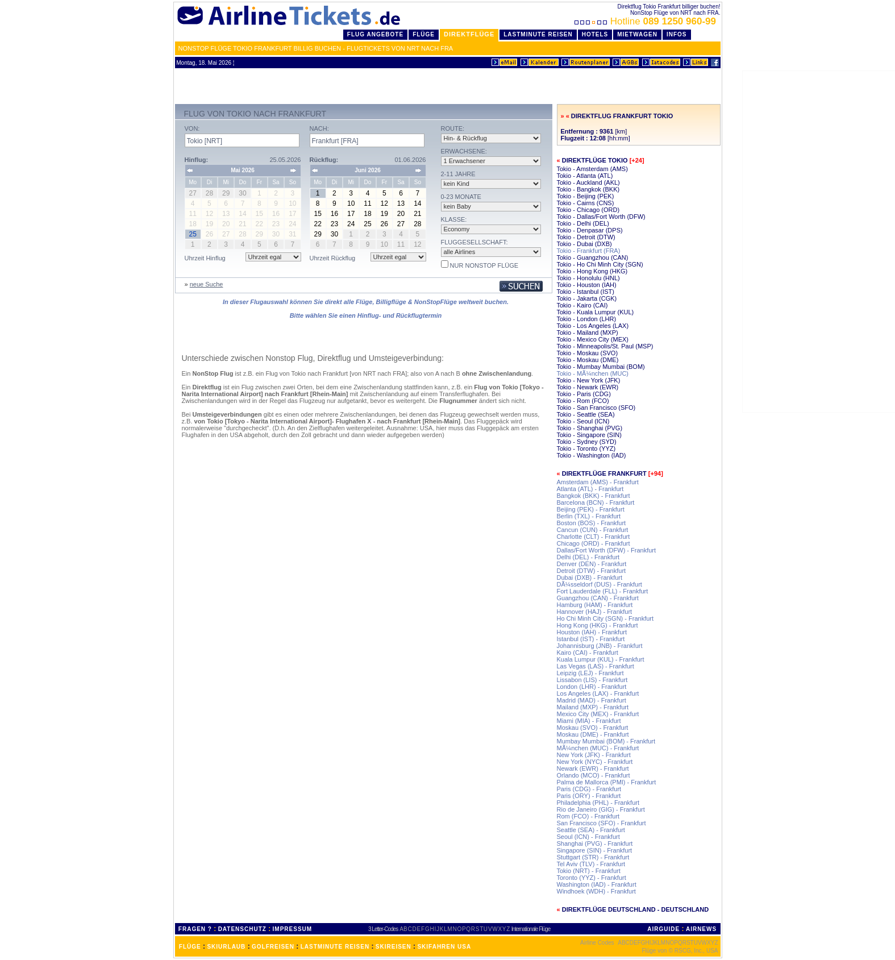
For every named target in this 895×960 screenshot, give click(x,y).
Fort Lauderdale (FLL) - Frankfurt (602, 591)
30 (334, 234)
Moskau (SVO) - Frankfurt (592, 727)
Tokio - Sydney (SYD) (587, 441)
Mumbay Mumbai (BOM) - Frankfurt (606, 741)
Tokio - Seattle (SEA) (586, 414)
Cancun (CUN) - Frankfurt (592, 529)
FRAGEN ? (195, 929)
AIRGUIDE (663, 929)
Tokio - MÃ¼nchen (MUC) (593, 373)
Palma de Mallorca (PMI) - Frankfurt (606, 782)
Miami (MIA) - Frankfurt (589, 720)
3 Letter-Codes (383, 929)
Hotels (595, 34)
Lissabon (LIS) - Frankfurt (592, 679)
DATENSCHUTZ (242, 929)
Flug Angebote (375, 34)
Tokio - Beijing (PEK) (585, 196)
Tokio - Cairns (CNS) (585, 203)
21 (417, 214)
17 (351, 214)
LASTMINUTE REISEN (335, 947)
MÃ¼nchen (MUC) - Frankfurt (598, 748)
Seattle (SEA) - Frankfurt (591, 829)
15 (317, 214)
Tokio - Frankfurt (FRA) (589, 250)
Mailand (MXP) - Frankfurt (593, 707)
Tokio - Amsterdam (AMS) (592, 168)
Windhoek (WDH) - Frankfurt (596, 891)
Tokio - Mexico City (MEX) (593, 339)
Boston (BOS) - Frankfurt (591, 523)
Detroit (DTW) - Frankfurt (591, 570)
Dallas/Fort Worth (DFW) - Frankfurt (606, 550)
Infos (677, 34)
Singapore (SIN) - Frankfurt (594, 850)
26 (384, 224)
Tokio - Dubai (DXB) (584, 243)
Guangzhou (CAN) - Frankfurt (598, 598)
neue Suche (206, 284)
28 (417, 224)
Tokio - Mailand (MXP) (587, 332)
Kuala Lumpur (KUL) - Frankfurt (600, 659)
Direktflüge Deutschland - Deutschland (635, 909)
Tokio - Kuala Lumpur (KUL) (595, 312)
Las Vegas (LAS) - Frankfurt (595, 666)
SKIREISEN (393, 947)
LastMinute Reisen (537, 34)
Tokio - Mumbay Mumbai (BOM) (601, 366)
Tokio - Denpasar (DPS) (590, 230)
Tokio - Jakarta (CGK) (587, 298)
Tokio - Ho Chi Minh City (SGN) (600, 264)
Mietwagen (637, 34)
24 (351, 224)
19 (384, 214)
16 (334, 214)
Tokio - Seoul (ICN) (583, 421)
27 (401, 224)
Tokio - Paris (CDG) (584, 393)
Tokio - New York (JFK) (589, 380)
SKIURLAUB (226, 947)
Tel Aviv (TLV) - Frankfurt (591, 864)
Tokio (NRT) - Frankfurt (589, 870)
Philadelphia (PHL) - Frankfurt (598, 802)
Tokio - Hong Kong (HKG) (592, 271)
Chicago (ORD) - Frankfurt (593, 543)
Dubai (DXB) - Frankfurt (590, 577)
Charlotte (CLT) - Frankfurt (593, 536)
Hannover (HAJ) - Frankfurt (594, 611)
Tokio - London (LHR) (587, 318)
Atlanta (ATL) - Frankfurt (590, 488)
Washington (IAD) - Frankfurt (596, 884)
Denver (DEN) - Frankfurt (592, 563)
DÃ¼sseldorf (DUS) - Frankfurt (599, 584)
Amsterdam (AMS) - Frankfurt (598, 482)
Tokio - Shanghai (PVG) (590, 428)
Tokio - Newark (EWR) (588, 387)
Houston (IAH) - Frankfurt (592, 632)
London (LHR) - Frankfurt (592, 686)
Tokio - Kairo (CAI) (582, 305)
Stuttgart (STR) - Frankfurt (593, 857)
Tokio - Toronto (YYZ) (586, 448)
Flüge (424, 34)
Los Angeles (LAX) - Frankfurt (598, 693)
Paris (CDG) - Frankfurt (589, 789)
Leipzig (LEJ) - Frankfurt (590, 673)
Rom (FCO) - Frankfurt (588, 816)
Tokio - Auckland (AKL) (588, 182)
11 (367, 203)
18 (367, 214)
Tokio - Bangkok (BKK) (588, 189)
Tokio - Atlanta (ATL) (585, 175)
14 (417, 203)
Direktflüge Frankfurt (604, 473)
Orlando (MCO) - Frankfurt (593, 775)
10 (351, 203)
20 (401, 214)
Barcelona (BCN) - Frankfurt (596, 502)
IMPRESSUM (293, 929)
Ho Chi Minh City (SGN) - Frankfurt (605, 618)
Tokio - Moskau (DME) (588, 359)
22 (317, 224)
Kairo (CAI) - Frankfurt (587, 652)
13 (401, 203)
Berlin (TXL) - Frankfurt (589, 516)
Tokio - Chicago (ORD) (588, 209)
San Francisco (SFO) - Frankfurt (601, 823)
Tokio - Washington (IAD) (591, 455)
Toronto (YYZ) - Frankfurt (591, 877)
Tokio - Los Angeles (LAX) (593, 325)
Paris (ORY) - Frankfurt (589, 795)
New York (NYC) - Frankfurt (595, 761)
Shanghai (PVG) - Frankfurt (595, 843)
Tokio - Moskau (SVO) (587, 353)
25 (367, 224)
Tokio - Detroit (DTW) (586, 237)
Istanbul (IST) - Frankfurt (591, 638)
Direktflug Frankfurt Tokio (622, 116)
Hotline (646, 21)
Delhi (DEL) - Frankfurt (588, 557)
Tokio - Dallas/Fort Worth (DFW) (601, 216)
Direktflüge (469, 34)
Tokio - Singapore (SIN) (589, 434)
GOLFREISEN (273, 947)
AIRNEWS (701, 929)
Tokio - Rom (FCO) (583, 400)
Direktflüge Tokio (595, 160)
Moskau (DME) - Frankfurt (593, 734)
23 (334, 224)
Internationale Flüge (530, 929)
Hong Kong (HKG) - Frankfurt (597, 625)
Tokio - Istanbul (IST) (585, 291)
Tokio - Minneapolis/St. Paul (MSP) (605, 346)
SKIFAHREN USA (444, 947)
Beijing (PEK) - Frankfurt (591, 509)
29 (317, 234)
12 (384, 203)
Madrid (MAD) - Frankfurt (591, 700)
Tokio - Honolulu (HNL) (588, 278)
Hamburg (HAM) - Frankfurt (595, 604)
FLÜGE (190, 947)
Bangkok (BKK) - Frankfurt (593, 495)
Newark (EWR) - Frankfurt (593, 768)
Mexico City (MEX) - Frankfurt (598, 713)
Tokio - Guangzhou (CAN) (592, 257)
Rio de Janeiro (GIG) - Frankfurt (601, 809)
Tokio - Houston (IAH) (587, 284)
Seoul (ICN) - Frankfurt (588, 836)
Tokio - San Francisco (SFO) (596, 407)
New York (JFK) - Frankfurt (594, 754)
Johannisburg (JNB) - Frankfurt (600, 645)
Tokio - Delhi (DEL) (583, 223)
